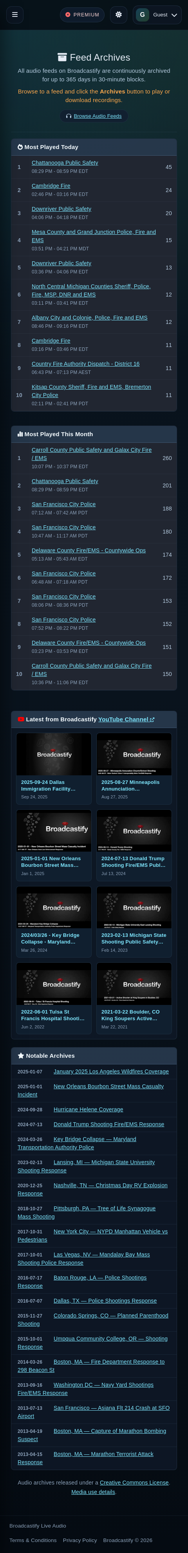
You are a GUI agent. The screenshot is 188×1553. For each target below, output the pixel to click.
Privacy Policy (80, 1540)
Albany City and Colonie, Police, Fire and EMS (90, 318)
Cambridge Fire (51, 186)
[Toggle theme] (118, 14)
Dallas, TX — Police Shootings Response (105, 1301)
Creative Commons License (134, 1482)
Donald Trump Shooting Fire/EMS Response (109, 1124)
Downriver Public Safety (61, 209)
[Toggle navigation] (15, 14)
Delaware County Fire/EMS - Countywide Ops (89, 550)
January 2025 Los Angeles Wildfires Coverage (111, 1071)
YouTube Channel (126, 719)
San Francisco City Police (64, 504)
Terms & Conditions (33, 1540)
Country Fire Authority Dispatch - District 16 (86, 364)
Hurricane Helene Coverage (88, 1109)
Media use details (93, 1492)
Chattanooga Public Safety (65, 163)
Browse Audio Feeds (98, 116)
